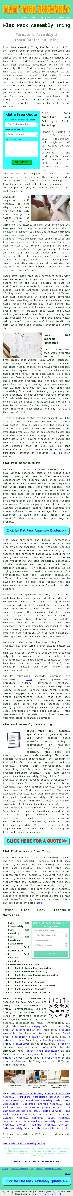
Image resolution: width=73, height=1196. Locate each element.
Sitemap (5, 1169)
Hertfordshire (12, 818)
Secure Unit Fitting (54, 1114)
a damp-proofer (38, 1026)
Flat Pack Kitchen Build (52, 1128)
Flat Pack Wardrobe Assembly (41, 1104)
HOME (24, 18)
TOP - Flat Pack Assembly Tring (24, 1143)
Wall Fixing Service (47, 1111)
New (31, 1169)
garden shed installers (43, 1051)
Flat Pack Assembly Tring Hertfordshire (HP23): (36, 47)
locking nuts (60, 260)
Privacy (68, 1174)
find (13, 857)
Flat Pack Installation (26, 1093)
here (39, 903)
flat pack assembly (16, 65)
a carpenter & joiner (25, 1037)
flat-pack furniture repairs (50, 794)
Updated (39, 1169)
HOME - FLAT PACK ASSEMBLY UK (36, 1161)
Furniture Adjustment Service (38, 1097)
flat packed (52, 487)
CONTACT (51, 18)
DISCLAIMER (63, 18)
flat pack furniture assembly (24, 797)
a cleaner (64, 1044)
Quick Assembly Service (18, 1128)
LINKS (32, 18)
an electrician (21, 1030)
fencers (44, 1033)
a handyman (30, 1054)
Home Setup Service (42, 1107)
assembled (34, 483)
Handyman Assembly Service (50, 1125)
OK (60, 1194)
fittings (20, 260)
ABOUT (41, 18)
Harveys (17, 363)
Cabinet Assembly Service (22, 1118)
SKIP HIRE (49, 1047)
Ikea (6, 363)
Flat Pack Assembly (19, 1169)
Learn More (49, 1194)
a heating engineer (53, 1040)
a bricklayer (21, 1044)
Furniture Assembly (39, 1100)
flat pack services (31, 814)
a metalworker (51, 1058)
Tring (29, 679)
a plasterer (19, 1061)
